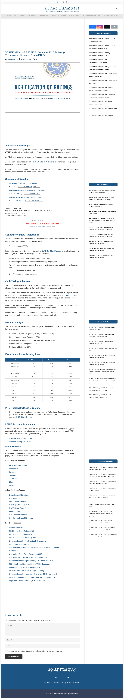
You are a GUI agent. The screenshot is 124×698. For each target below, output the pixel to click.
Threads (12, 475)
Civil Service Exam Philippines (21, 518)
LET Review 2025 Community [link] (20, 544)
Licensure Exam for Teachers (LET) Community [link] (27, 541)
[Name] (42, 640)
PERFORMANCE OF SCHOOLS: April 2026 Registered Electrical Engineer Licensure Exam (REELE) (101, 514)
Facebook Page (15, 469)
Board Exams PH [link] (16, 528)
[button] (117, 8)
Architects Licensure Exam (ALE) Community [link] (26, 571)
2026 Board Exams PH (55, 694)
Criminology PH (15, 498)
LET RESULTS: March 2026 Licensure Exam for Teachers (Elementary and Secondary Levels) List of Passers (102, 220)
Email (11, 485)
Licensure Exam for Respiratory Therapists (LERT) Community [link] (33, 574)
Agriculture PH (14, 511)
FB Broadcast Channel (18, 465)
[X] (60, 1)
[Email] (66, 1)
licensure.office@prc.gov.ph (20, 442)
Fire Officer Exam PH (17, 502)
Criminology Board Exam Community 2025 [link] (25, 554)
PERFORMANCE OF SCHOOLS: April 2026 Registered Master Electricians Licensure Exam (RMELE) (101, 504)
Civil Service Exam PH (18, 515)
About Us (47, 683)
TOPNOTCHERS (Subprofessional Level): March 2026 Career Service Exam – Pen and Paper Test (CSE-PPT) (103, 381)
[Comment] (42, 629)
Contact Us (76, 683)
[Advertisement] (42, 35)
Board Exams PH (12, 59)
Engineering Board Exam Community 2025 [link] (25, 567)
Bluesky (12, 482)
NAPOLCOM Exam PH (18, 508)
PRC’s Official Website (43, 162)
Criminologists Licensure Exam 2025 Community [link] (28, 557)
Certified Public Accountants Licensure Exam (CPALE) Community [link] (34, 548)
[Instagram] (63, 1)
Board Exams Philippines (19, 495)
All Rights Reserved (71, 694)
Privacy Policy (66, 683)
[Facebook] (57, 1)
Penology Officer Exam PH (19, 505)
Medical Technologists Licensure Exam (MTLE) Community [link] (32, 577)
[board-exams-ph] (62, 9)
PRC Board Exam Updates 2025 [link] (21, 531)
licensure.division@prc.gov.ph (20, 438)
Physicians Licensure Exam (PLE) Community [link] (27, 581)
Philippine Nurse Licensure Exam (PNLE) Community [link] (29, 564)
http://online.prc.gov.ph (68, 295)
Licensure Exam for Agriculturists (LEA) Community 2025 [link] (31, 561)
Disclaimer (55, 683)
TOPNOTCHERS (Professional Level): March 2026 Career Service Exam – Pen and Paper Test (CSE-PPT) (102, 372)
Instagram (13, 472)
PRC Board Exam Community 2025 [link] (23, 538)
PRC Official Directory (24, 417)
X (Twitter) (13, 479)
